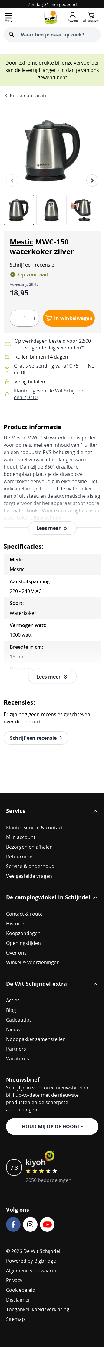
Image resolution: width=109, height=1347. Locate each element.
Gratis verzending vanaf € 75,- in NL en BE (54, 369)
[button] (32, 265)
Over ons (16, 952)
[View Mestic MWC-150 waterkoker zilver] (19, 210)
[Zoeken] (11, 34)
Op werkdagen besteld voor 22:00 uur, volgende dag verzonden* (53, 344)
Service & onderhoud (30, 866)
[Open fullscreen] (52, 151)
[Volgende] (92, 180)
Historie (15, 923)
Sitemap (15, 1319)
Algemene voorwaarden (33, 1270)
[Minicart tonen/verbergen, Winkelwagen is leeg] (91, 17)
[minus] (15, 318)
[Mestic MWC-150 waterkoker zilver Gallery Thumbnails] (52, 210)
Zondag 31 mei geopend (52, 4)
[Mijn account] (72, 17)
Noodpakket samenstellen (36, 1039)
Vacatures (17, 1058)
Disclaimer (18, 1299)
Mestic (21, 242)
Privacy (14, 1280)
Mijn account (20, 837)
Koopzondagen (23, 933)
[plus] (34, 318)
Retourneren (20, 856)
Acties (13, 1000)
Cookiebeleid (20, 1290)
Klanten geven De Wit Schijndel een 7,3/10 (49, 394)
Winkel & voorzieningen (33, 962)
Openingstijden (23, 943)
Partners (16, 1049)
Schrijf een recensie (32, 264)
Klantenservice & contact (34, 827)
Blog (11, 1010)
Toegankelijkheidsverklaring (37, 1309)
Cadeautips (19, 1019)
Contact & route (24, 914)
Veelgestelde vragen (29, 876)
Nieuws (14, 1029)
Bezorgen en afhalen (29, 847)
